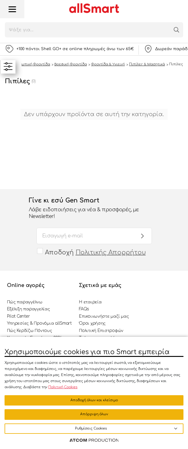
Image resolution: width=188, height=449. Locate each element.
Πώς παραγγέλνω (25, 302)
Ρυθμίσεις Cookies (91, 428)
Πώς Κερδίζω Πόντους (29, 331)
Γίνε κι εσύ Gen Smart (88, 208)
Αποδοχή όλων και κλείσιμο (94, 400)
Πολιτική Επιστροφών (101, 331)
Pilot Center (18, 316)
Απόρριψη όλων (94, 414)
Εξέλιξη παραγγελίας (28, 309)
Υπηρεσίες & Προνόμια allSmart (39, 323)
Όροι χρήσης (92, 323)
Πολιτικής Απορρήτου (111, 252)
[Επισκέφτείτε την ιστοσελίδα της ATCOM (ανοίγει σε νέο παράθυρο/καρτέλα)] (94, 440)
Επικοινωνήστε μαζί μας (104, 316)
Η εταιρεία (90, 302)
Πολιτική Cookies (62, 387)
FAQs (84, 309)
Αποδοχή (95, 252)
